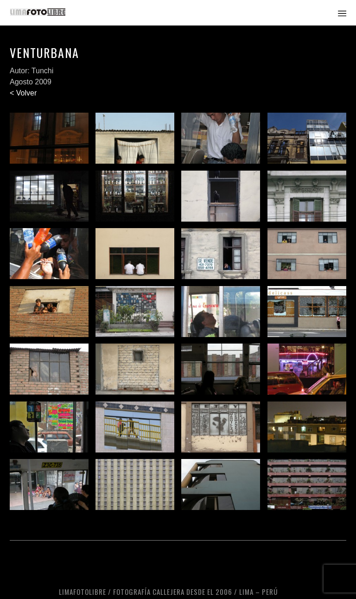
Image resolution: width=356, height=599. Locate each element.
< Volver (23, 93)
